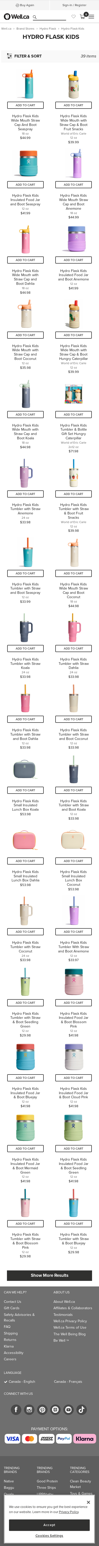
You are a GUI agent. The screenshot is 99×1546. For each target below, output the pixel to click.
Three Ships (46, 1487)
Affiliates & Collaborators (72, 1308)
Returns (10, 1339)
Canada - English (22, 1381)
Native (9, 1481)
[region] (49, 1519)
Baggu (9, 1487)
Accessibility (13, 1352)
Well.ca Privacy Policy (70, 1321)
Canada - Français (68, 1381)
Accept (49, 1525)
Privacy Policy (68, 1511)
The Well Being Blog (69, 1334)
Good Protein (47, 1481)
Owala (9, 1494)
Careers (10, 1359)
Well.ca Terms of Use (69, 1327)
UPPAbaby (45, 1494)
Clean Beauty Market (80, 1484)
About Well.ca (64, 1301)
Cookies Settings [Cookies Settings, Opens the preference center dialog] (49, 1535)
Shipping (11, 1333)
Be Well (61, 1340)
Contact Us (12, 1301)
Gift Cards (12, 1308)
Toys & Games (81, 1493)
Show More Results (49, 1275)
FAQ (7, 1326)
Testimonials (63, 1314)
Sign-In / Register (74, 5)
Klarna (9, 1346)
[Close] (88, 1502)
